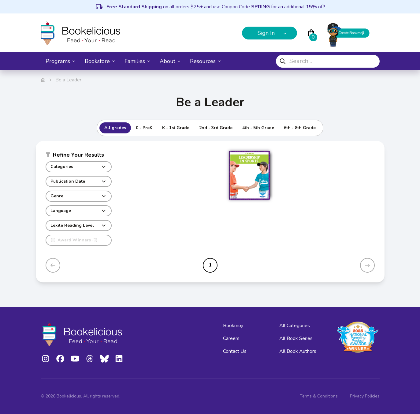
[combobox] (328, 61)
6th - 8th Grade (300, 128)
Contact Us (235, 351)
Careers (231, 338)
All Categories (294, 325)
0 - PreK (144, 128)
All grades (115, 128)
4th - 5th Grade (258, 128)
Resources (205, 61)
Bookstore (100, 61)
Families (137, 61)
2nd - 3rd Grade (215, 128)
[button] (79, 156)
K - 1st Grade (175, 128)
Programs (60, 61)
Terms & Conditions (319, 396)
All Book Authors (297, 351)
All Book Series (296, 338)
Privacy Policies (365, 396)
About (170, 61)
